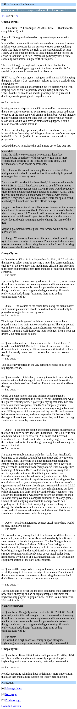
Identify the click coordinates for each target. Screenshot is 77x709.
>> (17, 15)
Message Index (13, 688)
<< (2, 15)
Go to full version (11, 706)
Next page (10, 694)
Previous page (13, 700)
